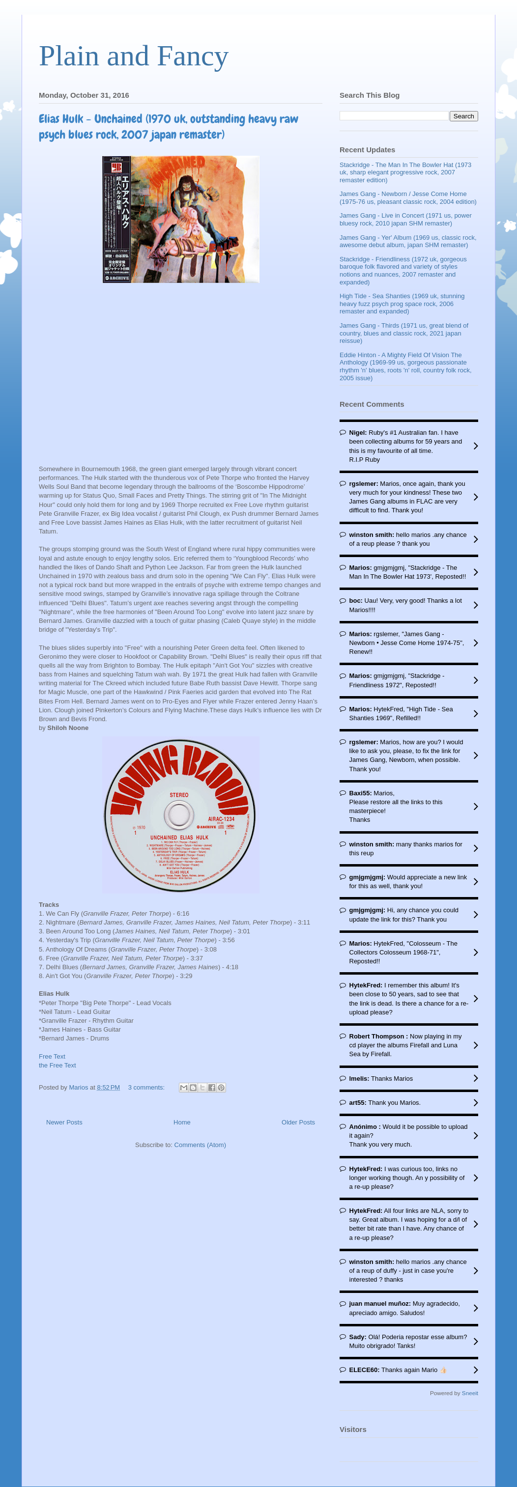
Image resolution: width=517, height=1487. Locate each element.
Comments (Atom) (200, 1145)
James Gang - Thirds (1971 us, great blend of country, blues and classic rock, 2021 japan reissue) (404, 333)
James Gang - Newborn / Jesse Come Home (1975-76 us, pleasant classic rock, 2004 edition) (408, 197)
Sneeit (470, 1393)
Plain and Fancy (134, 55)
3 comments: (147, 1087)
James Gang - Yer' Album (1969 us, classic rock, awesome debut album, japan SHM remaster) (408, 241)
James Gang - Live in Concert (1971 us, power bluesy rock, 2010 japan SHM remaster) (406, 219)
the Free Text (57, 1065)
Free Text (52, 1056)
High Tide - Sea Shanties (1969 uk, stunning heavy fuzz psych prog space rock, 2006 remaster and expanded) (402, 303)
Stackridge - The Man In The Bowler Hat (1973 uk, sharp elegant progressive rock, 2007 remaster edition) (405, 172)
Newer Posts (64, 1122)
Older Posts (298, 1122)
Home (182, 1122)
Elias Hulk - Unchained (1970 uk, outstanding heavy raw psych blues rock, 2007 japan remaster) (168, 126)
